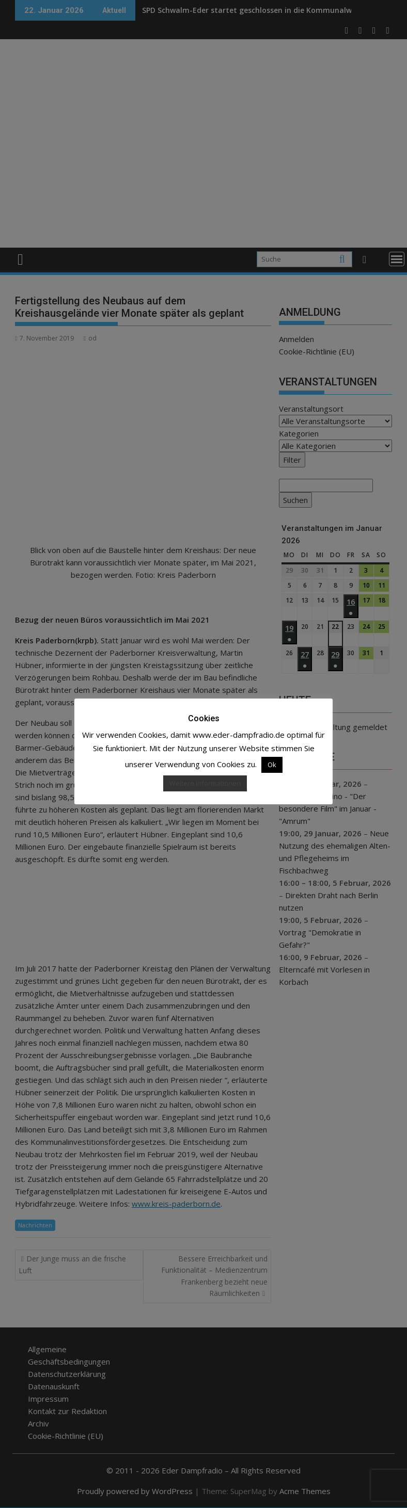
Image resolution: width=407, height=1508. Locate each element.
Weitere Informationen (205, 783)
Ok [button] (272, 764)
